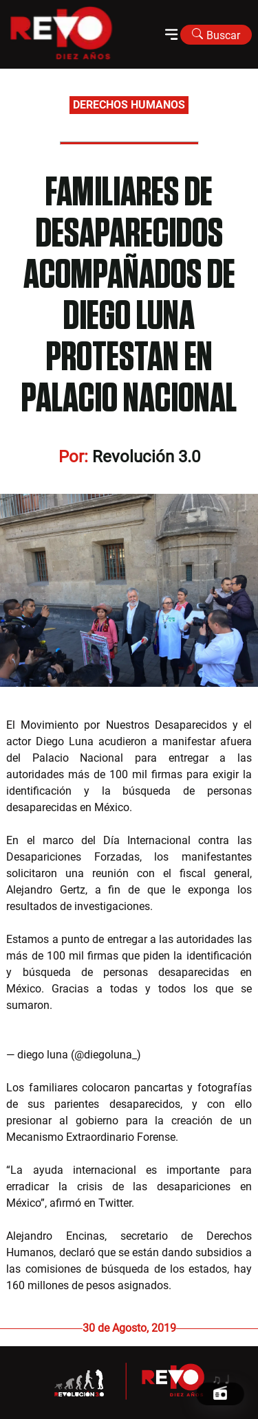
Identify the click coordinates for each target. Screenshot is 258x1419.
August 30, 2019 (183, 1054)
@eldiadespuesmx (207, 1005)
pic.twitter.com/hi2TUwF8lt (72, 1021)
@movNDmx (107, 1005)
